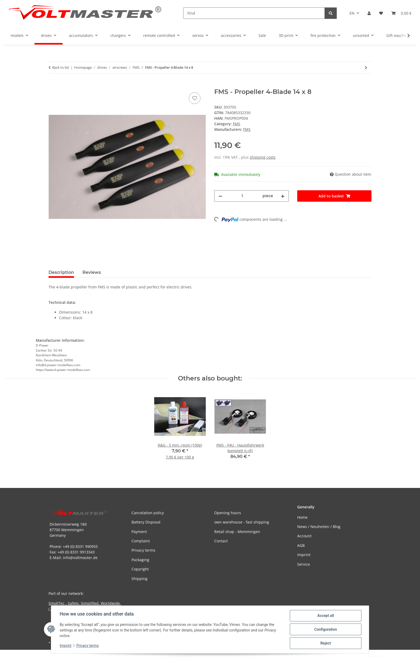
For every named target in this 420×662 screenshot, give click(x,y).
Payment (139, 531)
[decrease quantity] (220, 196)
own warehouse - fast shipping (241, 522)
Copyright (140, 569)
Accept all (325, 615)
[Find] (254, 13)
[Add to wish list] (194, 98)
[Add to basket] (53, 85)
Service (303, 564)
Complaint (141, 540)
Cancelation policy (148, 512)
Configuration (325, 629)
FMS (236, 123)
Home (302, 517)
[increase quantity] (282, 196)
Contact (221, 540)
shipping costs (262, 157)
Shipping (139, 578)
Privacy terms (87, 645)
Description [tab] (61, 272)
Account (304, 535)
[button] (369, 13)
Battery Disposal (146, 522)
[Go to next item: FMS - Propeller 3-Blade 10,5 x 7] (366, 67)
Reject (325, 643)
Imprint (65, 645)
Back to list (60, 67)
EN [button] (352, 13)
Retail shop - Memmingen (237, 531)
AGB (301, 545)
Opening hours (227, 512)
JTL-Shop (392, 656)
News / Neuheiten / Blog (318, 526)
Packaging (140, 559)
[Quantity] (242, 196)
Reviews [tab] (91, 272)
